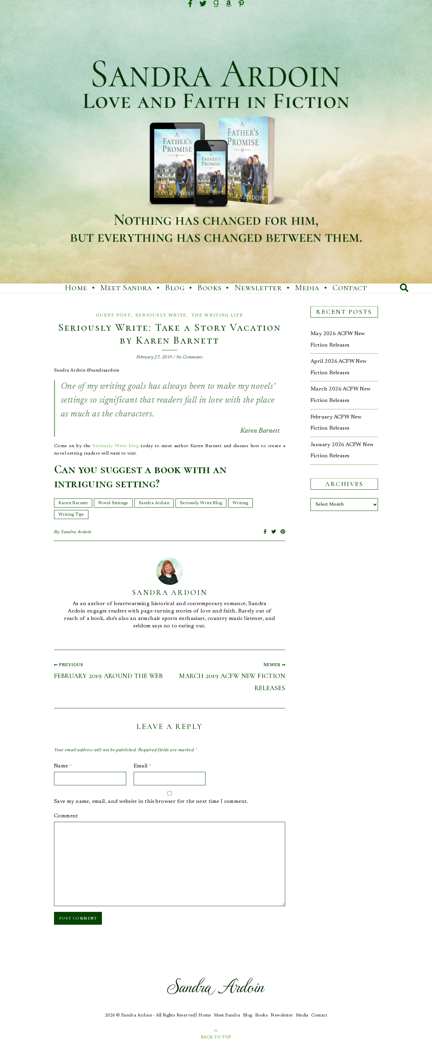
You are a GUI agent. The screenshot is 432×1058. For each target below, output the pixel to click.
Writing (240, 503)
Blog (174, 287)
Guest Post (113, 315)
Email (143, 766)
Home (76, 287)
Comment (66, 816)
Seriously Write (161, 315)
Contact (349, 287)
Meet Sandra (126, 287)
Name (63, 766)
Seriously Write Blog (201, 503)
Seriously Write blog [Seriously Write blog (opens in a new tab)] (115, 446)
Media (307, 287)
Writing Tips (71, 514)
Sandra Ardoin (154, 503)
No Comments (189, 357)
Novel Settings (113, 503)
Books (209, 287)
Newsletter (258, 287)
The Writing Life (217, 315)
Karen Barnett (73, 503)
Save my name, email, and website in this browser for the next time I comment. (151, 801)
